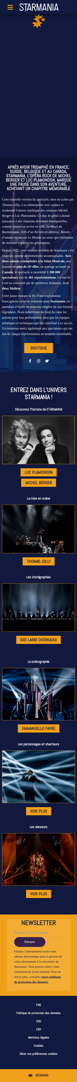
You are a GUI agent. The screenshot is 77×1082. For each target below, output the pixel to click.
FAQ (38, 1005)
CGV (38, 1029)
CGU (38, 1021)
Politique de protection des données (38, 1013)
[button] (38, 1075)
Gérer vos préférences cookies (38, 1054)
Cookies (38, 1045)
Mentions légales (38, 1037)
